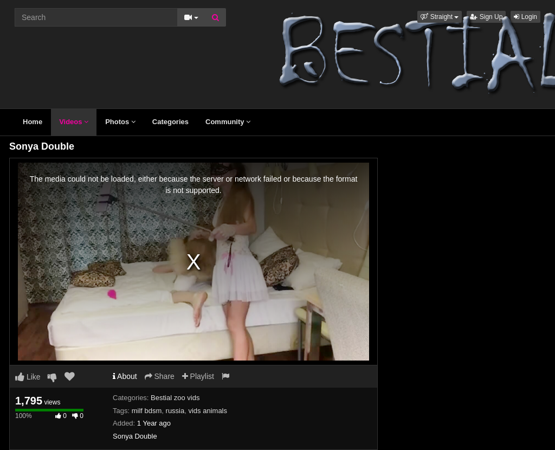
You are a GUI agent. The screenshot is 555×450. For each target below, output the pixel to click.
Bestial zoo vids (175, 398)
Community (227, 122)
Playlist (198, 376)
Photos (120, 122)
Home (32, 122)
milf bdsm (147, 411)
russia (175, 411)
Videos (73, 122)
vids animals (207, 411)
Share (160, 376)
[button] (439, 17)
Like (28, 376)
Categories (170, 122)
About (125, 376)
